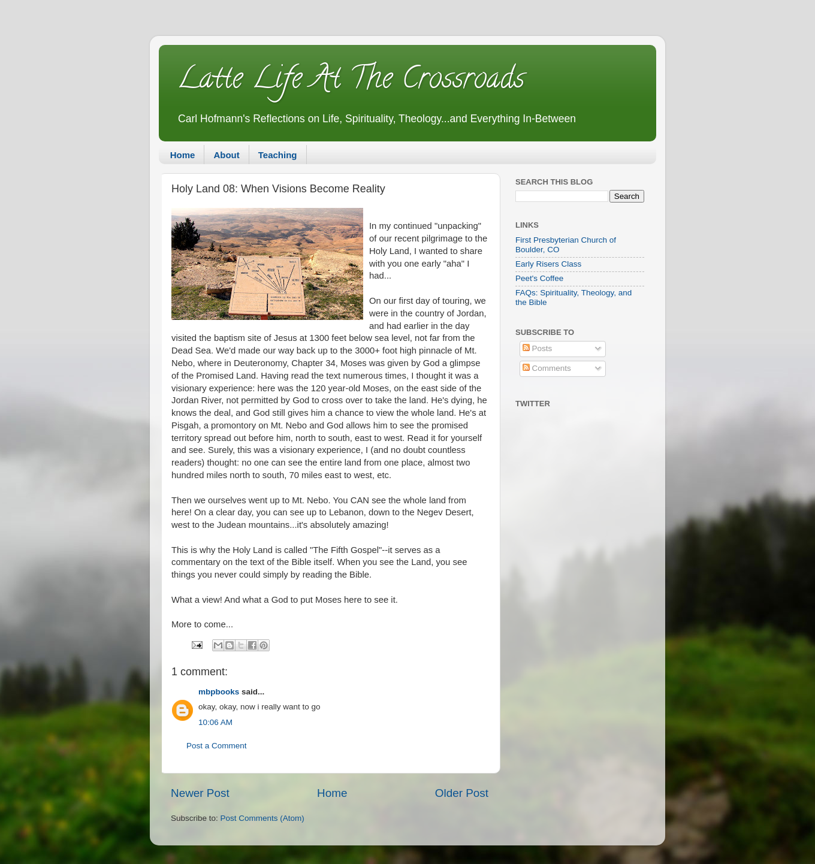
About (226, 155)
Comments (547, 368)
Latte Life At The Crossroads (350, 81)
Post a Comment (216, 745)
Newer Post (200, 793)
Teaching (277, 155)
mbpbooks (218, 691)
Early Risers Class (548, 263)
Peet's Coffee (539, 278)
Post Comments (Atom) (262, 818)
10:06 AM (215, 722)
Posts (538, 348)
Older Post (461, 793)
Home (182, 155)
